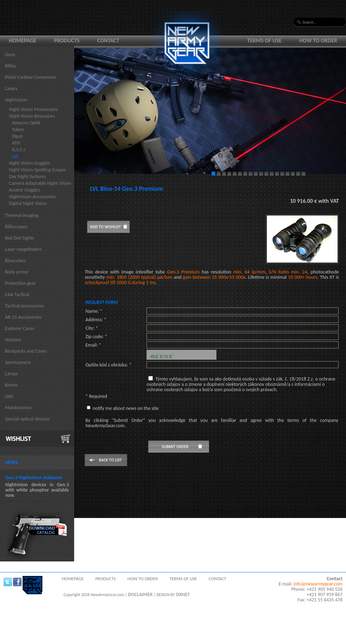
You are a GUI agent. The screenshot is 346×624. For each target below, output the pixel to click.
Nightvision (16, 99)
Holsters (13, 339)
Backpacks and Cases (26, 351)
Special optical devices (27, 419)
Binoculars (15, 260)
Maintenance (18, 407)
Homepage (22, 40)
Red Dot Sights (19, 238)
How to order (318, 40)
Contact (108, 40)
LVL (15, 156)
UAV (9, 396)
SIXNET (183, 594)
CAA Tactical (17, 294)
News (11, 462)
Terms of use (264, 40)
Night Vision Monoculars (33, 109)
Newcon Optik (26, 123)
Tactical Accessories (24, 305)
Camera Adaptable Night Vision (40, 183)
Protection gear (20, 283)
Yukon (18, 129)
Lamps (11, 373)
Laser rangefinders (23, 249)
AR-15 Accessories (23, 317)
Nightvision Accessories (32, 197)
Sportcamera (18, 362)
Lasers (11, 88)
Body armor (17, 272)
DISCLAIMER (140, 594)
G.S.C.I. (19, 150)
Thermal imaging (21, 215)
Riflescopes (16, 226)
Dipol (17, 136)
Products (67, 40)
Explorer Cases (19, 328)
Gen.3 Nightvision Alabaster (33, 478)
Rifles (10, 66)
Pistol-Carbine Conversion (30, 77)
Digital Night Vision (28, 203)
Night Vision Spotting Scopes (37, 170)
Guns (10, 54)
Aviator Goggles (24, 190)
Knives (11, 385)
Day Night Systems (27, 176)
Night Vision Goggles (29, 163)
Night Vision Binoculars (32, 116)
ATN (16, 143)
